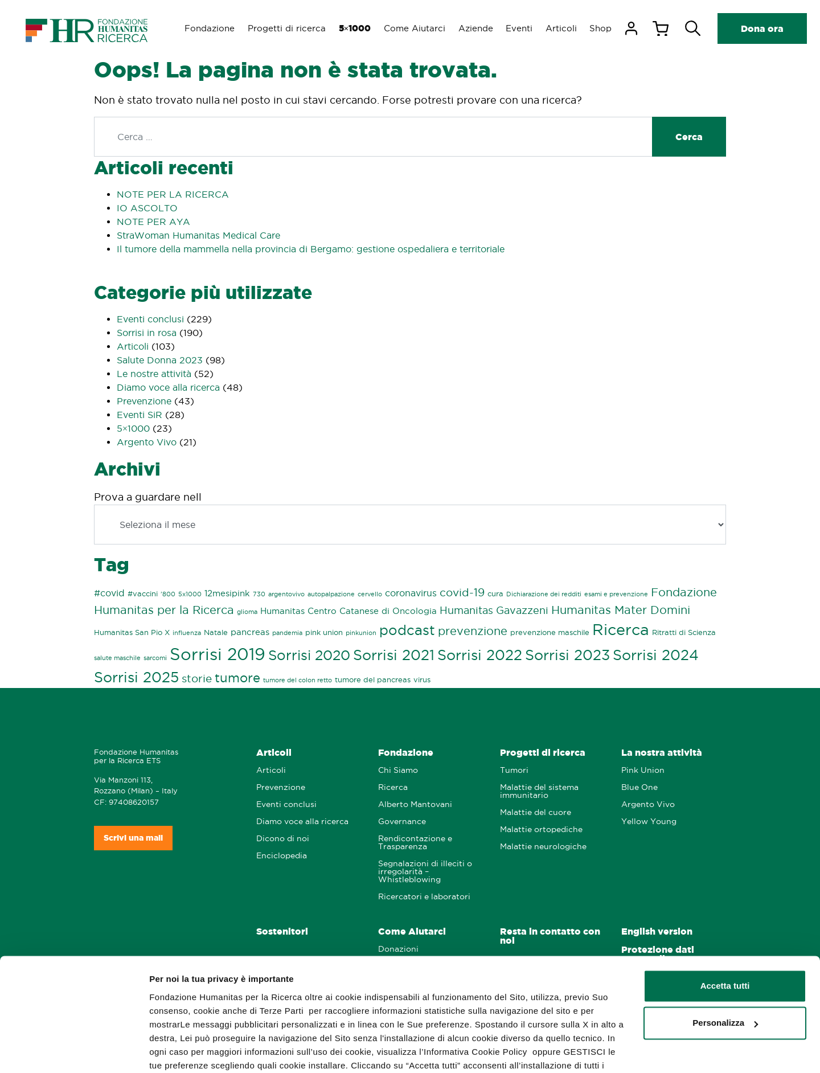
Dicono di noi (282, 838)
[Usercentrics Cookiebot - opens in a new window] (74, 1050)
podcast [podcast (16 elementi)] (407, 630)
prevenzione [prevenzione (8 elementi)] (472, 631)
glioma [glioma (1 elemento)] (247, 611)
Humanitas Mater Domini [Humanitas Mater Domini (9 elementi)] (620, 610)
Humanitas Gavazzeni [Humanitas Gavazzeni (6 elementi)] (494, 610)
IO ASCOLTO (147, 208)
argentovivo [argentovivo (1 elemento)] (286, 594)
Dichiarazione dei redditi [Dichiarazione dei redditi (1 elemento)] (543, 594)
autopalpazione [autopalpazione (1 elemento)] (331, 594)
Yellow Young (648, 821)
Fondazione (210, 28)
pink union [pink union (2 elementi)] (324, 632)
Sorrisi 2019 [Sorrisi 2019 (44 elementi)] (217, 654)
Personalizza (725, 963)
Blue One (639, 787)
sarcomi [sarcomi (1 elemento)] (155, 657)
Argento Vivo (147, 442)
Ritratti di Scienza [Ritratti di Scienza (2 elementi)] (684, 632)
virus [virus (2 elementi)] (421, 679)
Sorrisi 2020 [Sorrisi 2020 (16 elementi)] (309, 655)
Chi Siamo (398, 770)
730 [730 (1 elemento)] (259, 594)
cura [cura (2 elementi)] (495, 593)
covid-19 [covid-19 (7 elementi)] (462, 592)
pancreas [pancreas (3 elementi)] (250, 632)
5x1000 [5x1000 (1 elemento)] (190, 594)
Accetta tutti (725, 926)
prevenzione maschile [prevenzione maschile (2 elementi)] (549, 632)
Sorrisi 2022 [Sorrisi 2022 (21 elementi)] (479, 655)
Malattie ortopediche (541, 829)
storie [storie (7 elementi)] (197, 678)
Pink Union (643, 770)
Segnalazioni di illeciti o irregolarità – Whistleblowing (425, 871)
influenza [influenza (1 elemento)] (187, 632)
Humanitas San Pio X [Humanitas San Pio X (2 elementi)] (132, 632)
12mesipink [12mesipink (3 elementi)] (227, 593)
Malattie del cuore (535, 812)
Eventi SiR (139, 414)
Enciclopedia (281, 855)
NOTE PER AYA (153, 221)
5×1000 (133, 428)
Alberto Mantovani (415, 804)
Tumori (514, 770)
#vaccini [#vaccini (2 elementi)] (143, 593)
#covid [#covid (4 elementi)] (109, 593)
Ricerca (393, 787)
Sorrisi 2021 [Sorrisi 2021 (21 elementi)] (393, 655)
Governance (402, 821)
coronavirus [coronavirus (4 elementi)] (411, 593)
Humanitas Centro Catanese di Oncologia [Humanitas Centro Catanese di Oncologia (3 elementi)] (348, 611)
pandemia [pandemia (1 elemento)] (287, 632)
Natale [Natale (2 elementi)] (216, 632)
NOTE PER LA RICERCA (173, 194)
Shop (607, 28)
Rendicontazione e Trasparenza (415, 842)
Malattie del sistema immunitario (539, 791)
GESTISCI (169, 1050)
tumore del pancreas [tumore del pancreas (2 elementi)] (373, 679)
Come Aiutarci (417, 28)
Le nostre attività (154, 373)
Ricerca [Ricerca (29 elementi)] (620, 629)
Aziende (479, 28)
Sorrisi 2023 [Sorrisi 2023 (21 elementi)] (567, 655)
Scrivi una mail (133, 837)
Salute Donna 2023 (160, 360)
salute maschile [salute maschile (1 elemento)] (117, 657)
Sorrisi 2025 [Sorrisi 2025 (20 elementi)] (136, 677)
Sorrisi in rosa (147, 332)
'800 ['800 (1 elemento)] (168, 594)
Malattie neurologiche (543, 846)
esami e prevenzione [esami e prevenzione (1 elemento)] (616, 594)
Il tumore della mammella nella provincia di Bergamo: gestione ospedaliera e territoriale (311, 249)
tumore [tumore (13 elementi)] (237, 678)
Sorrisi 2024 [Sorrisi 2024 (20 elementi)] (656, 655)
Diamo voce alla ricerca (168, 387)
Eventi (523, 28)
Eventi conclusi (150, 319)
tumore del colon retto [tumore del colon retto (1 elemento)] (297, 680)
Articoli (566, 28)
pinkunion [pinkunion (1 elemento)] (361, 632)
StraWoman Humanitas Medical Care (198, 235)
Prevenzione (144, 401)
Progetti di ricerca (288, 28)
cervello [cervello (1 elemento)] (370, 594)
